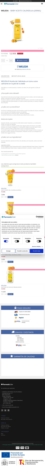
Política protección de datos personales (16, 444)
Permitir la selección (22, 251)
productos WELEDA (26, 69)
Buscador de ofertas (6, 426)
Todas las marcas (5, 418)
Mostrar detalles (36, 246)
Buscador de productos (25, 1)
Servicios (3, 435)
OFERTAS (3, 423)
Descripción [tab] (5, 76)
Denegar (8, 251)
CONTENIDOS (5, 431)
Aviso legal (4, 444)
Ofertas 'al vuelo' (5, 428)
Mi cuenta (15, 1)
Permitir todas (36, 251)
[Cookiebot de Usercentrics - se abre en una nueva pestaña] (37, 217)
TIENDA (3, 416)
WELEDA (16, 155)
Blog (2, 433)
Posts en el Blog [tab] (18, 76)
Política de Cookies (39, 444)
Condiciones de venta (29, 444)
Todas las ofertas (5, 425)
